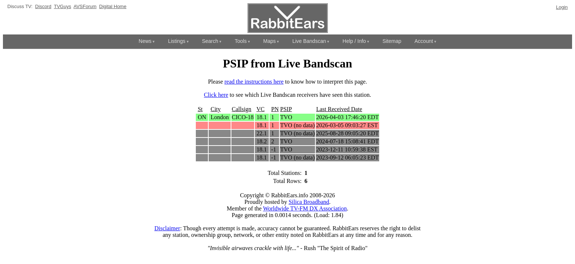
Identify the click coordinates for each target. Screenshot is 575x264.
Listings (176, 41)
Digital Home (112, 6)
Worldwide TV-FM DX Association (305, 208)
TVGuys (62, 6)
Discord (43, 6)
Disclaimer (167, 228)
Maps (269, 41)
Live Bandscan (309, 41)
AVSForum (84, 6)
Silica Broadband (309, 202)
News (145, 41)
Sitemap (391, 41)
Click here (216, 95)
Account (423, 41)
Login (562, 7)
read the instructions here (253, 81)
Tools (241, 41)
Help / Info (354, 41)
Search (210, 41)
